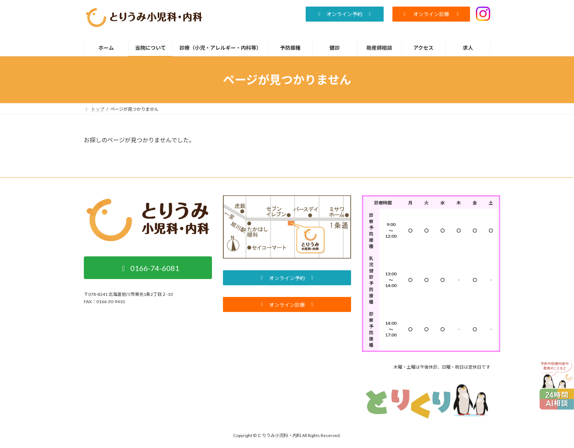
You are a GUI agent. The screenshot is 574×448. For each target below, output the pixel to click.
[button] (344, 14)
